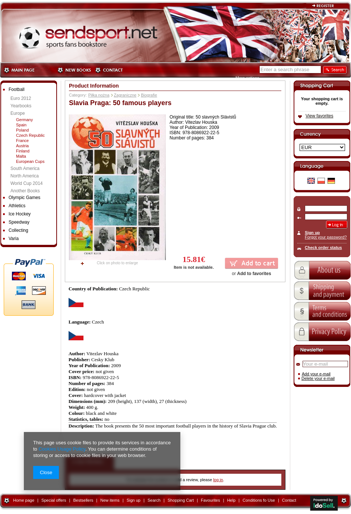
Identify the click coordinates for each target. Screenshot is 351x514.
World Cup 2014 (26, 183)
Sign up (312, 232)
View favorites (319, 116)
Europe (17, 113)
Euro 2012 (20, 98)
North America (24, 176)
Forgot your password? (326, 237)
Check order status (323, 247)
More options (247, 78)
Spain (21, 125)
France (22, 140)
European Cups (30, 161)
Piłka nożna (99, 95)
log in (218, 479)
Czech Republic (30, 135)
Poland (22, 130)
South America (24, 168)
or (251, 273)
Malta (21, 156)
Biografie (149, 95)
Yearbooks (20, 105)
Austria (22, 146)
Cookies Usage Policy (61, 449)
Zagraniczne (125, 95)
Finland (22, 151)
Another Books (25, 190)
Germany (24, 119)
